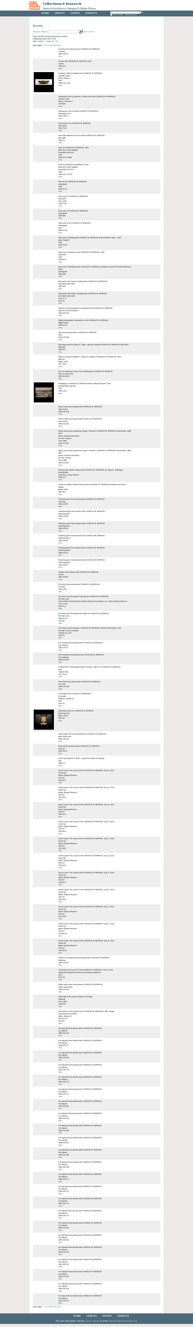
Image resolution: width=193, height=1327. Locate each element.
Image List (50, 41)
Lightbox (41, 41)
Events (75, 13)
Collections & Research (62, 4)
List (56, 41)
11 (60, 45)
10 (57, 45)
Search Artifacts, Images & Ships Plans (69, 8)
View (60, 56)
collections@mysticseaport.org (122, 1321)
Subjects (91, 13)
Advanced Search (131, 14)
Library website (92, 1321)
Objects (60, 13)
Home (45, 13)
